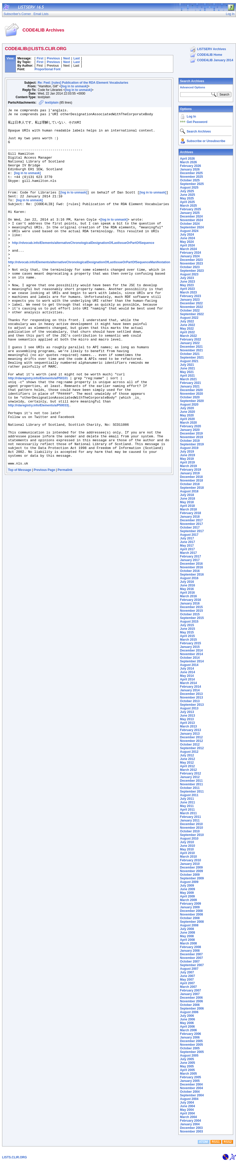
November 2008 (191, 914)
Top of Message (19, 540)
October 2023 (190, 267)
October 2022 (190, 310)
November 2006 (191, 1001)
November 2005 (191, 1044)
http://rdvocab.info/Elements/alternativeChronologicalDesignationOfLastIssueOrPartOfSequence (83, 269)
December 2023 (191, 260)
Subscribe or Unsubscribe (206, 141)
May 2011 (187, 806)
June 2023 (187, 281)
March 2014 (188, 683)
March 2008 (188, 943)
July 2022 (187, 321)
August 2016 (189, 578)
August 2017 (189, 535)
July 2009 (187, 885)
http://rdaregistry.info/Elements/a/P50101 (38, 431)
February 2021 (190, 383)
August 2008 (189, 925)
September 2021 (192, 357)
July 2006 (187, 1016)
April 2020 (187, 419)
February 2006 (190, 1034)
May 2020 (187, 415)
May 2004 (187, 1110)
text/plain (52, 102)
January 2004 (190, 1124)
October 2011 (190, 788)
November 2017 (191, 524)
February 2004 (190, 1120)
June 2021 (187, 368)
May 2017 (187, 545)
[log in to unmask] (74, 86)
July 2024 (187, 234)
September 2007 (192, 965)
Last (76, 58)
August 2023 (189, 274)
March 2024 (188, 249)
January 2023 (190, 299)
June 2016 (187, 585)
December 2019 (191, 433)
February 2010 (190, 860)
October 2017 (190, 527)
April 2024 (187, 245)
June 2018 (187, 498)
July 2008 (187, 929)
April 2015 (187, 636)
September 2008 (192, 922)
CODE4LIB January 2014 (215, 60)
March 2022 (188, 336)
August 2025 (189, 187)
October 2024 (190, 224)
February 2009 (190, 903)
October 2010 (190, 831)
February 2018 (190, 513)
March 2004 (188, 1117)
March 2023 (188, 292)
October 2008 (190, 918)
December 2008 (191, 911)
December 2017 (191, 520)
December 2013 (191, 694)
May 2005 (187, 1066)
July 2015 (187, 625)
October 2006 (190, 1005)
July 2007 (187, 972)
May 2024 (187, 242)
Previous (53, 58)
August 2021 (189, 361)
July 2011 (187, 799)
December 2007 (191, 954)
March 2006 (188, 1030)
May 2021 (187, 372)
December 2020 (191, 390)
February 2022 (190, 339)
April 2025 (187, 202)
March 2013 (188, 726)
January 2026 (190, 169)
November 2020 (191, 394)
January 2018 (190, 516)
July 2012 (187, 755)
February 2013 (190, 730)
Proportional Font (48, 69)
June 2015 (187, 629)
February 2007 (190, 990)
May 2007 (187, 979)
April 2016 (187, 592)
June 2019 (187, 455)
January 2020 (190, 430)
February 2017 (190, 556)
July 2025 (187, 191)
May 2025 (187, 198)
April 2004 (187, 1113)
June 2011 (187, 802)
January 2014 (190, 690)
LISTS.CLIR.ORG (14, 1157)
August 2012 (189, 752)
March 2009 (188, 900)
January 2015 (190, 647)
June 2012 (187, 759)
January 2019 (190, 473)
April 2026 (187, 158)
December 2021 (191, 346)
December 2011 (191, 780)
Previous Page (44, 540)
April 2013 (187, 723)
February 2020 (190, 426)
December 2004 (191, 1084)
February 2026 (190, 166)
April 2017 (187, 549)
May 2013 (187, 719)
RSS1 (216, 1142)
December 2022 (191, 303)
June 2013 (187, 715)
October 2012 (190, 744)
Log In (191, 116)
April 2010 (187, 853)
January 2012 (190, 777)
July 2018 (187, 495)
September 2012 (192, 748)
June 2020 (187, 412)
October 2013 (190, 701)
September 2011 (192, 791)
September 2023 (192, 271)
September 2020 (192, 401)
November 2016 (191, 567)
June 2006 (187, 1019)
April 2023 (187, 289)
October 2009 (190, 875)
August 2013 (189, 708)
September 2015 (192, 618)
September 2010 (192, 835)
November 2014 (191, 654)
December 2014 (191, 650)
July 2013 (187, 712)
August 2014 (189, 665)
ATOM (203, 1142)
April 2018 (187, 506)
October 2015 (190, 614)
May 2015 (187, 632)
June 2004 (187, 1106)
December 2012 (191, 737)
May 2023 (187, 285)
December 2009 (191, 867)
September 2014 (192, 661)
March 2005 (188, 1073)
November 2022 (191, 307)
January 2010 (190, 864)
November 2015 (191, 610)
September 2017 (192, 531)
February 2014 (190, 686)
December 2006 (191, 997)
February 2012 (190, 773)
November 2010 (191, 827)
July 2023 (187, 278)
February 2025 (190, 209)
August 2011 (189, 795)
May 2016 (187, 589)
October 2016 (190, 571)
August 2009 (189, 882)
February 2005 (190, 1077)
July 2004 (187, 1102)
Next (66, 58)
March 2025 (188, 205)
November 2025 (191, 177)
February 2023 (190, 296)
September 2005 (192, 1052)
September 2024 (192, 227)
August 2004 (189, 1099)
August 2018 (189, 491)
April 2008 (187, 940)
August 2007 (189, 969)
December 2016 (191, 563)
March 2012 (188, 770)
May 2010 (187, 849)
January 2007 (190, 994)
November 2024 (191, 220)
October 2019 (190, 441)
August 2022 (189, 318)
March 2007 (188, 987)
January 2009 (190, 907)
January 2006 (190, 1037)
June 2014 (187, 672)
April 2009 (187, 896)
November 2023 (191, 263)
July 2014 (187, 668)
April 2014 (187, 679)
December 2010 (191, 824)
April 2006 (187, 1026)
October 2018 (190, 484)
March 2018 (188, 509)
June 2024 (187, 238)
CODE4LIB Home (209, 55)
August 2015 (189, 621)
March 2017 (188, 553)
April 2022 (187, 332)
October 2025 (190, 180)
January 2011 (190, 820)
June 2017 (187, 542)
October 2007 (190, 961)
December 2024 (191, 216)
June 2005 (187, 1063)
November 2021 (191, 350)
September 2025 (192, 184)
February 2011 (190, 817)
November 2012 (191, 741)
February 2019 (190, 469)
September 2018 (192, 488)
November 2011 (191, 784)
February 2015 (190, 643)
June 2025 (187, 195)
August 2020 (189, 404)
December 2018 (191, 477)
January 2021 (190, 386)
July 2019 (187, 451)
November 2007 (191, 958)
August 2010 (189, 838)
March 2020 (188, 422)
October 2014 (190, 658)
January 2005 (190, 1081)
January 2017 (190, 560)
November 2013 (191, 697)
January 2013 (190, 733)
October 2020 (190, 397)
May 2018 (187, 502)
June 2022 (187, 325)
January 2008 (190, 950)
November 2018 (191, 480)
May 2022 (187, 328)
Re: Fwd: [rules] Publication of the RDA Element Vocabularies (83, 82)
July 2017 (187, 538)
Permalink (65, 540)
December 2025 (191, 173)
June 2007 (187, 976)
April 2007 (187, 983)
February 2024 (190, 252)
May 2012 (187, 762)
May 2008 (187, 936)
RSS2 (228, 1142)
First (40, 58)
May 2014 (187, 676)
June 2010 (187, 846)
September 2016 (192, 574)
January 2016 (190, 603)
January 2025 (190, 213)
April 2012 (187, 766)
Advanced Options (192, 87)
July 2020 (187, 408)
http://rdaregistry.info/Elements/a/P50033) (38, 464)
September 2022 (192, 314)
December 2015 (191, 607)
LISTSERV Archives (211, 49)
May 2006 (187, 1023)
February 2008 (190, 947)
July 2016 (187, 582)
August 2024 (189, 231)
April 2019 (187, 462)
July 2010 (187, 842)
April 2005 (187, 1070)
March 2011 (188, 813)
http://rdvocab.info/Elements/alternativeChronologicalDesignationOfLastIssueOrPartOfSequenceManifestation (89, 292)
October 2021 (190, 354)
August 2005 (189, 1055)
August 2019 (189, 448)
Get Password (197, 122)
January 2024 (190, 256)
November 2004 (191, 1088)
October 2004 (190, 1092)
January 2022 (190, 343)
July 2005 (187, 1059)
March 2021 (188, 379)
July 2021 (187, 365)
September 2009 (192, 878)
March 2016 (188, 596)
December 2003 (191, 1128)
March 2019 (188, 466)
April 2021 (187, 375)
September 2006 (192, 1008)
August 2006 (189, 1012)
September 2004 (192, 1095)
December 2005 (191, 1041)
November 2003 (191, 1131)
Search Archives (192, 81)
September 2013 (192, 705)
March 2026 (188, 162)
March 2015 (188, 639)
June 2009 (187, 889)
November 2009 (191, 871)
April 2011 (187, 809)
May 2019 (187, 459)
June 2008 (187, 932)
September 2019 (192, 444)
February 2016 (190, 600)
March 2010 (188, 856)
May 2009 (187, 893)
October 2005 (190, 1048)
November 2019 (191, 437)
